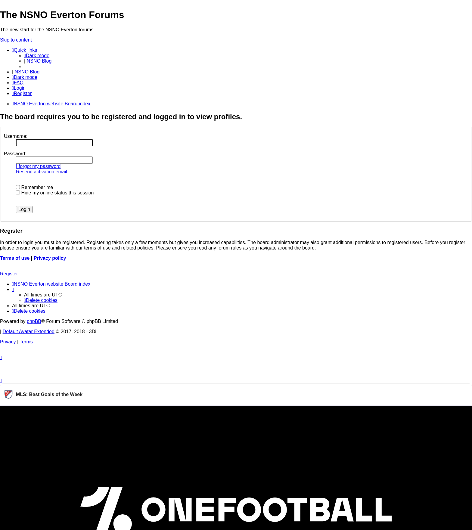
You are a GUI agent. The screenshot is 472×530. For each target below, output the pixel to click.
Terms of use (15, 258)
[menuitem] (17, 82)
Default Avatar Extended (28, 331)
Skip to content (16, 39)
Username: (15, 136)
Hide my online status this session (55, 192)
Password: (15, 153)
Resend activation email (41, 171)
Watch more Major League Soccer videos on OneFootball (414, 413)
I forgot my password (38, 166)
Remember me (34, 187)
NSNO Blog (39, 61)
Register (9, 273)
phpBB (34, 321)
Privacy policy (50, 258)
